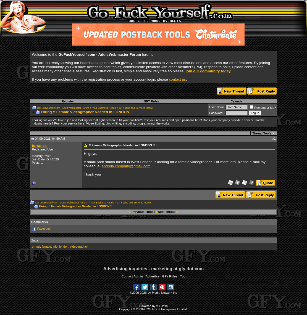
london (63, 246)
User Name (217, 107)
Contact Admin (132, 276)
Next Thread (166, 211)
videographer (79, 246)
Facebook (43, 228)
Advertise (152, 276)
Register (68, 101)
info (55, 246)
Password (215, 113)
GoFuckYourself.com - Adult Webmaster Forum (63, 108)
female (46, 246)
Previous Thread (143, 211)
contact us (177, 79)
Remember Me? (263, 107)
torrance (39, 146)
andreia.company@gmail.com (126, 166)
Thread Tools (261, 133)
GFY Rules (151, 101)
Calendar (236, 101)
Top (182, 276)
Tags (34, 240)
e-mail (36, 246)
